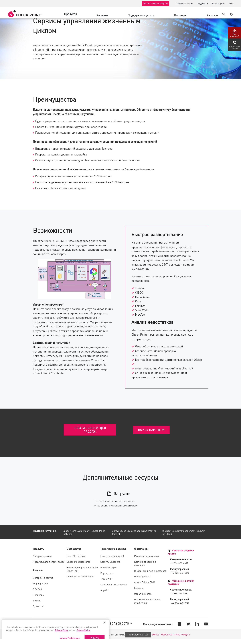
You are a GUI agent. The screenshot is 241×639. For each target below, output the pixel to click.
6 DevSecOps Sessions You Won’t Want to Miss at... (134, 532)
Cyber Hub (38, 606)
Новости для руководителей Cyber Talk (82, 568)
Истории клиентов (43, 577)
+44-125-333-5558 (179, 572)
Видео (36, 600)
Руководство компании (147, 556)
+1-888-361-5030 (179, 593)
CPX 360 (37, 589)
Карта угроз (106, 573)
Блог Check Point (76, 556)
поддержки (202, 3)
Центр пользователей (112, 556)
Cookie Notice (83, 635)
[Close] (104, 627)
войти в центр (218, 3)
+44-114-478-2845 (179, 603)
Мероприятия (40, 583)
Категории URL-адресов (113, 584)
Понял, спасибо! (138, 634)
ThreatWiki (106, 579)
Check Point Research (79, 561)
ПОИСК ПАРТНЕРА (151, 430)
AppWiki (104, 590)
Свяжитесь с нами (184, 3)
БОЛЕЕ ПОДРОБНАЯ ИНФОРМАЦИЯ (171, 634)
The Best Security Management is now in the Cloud (183, 532)
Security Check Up (110, 561)
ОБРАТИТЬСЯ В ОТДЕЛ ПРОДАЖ (90, 429)
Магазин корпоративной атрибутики (147, 601)
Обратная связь (143, 593)
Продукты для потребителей (48, 561)
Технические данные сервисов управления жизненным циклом (115, 503)
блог (231, 3)
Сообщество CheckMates (80, 576)
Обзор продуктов (42, 556)
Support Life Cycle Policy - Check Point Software (84, 532)
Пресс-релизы (142, 576)
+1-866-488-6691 (179, 563)
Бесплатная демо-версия (155, 3)
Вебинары (38, 595)
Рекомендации (108, 567)
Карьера (138, 588)
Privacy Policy (61, 635)
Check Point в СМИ (144, 582)
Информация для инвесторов (150, 570)
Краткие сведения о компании (145, 563)
